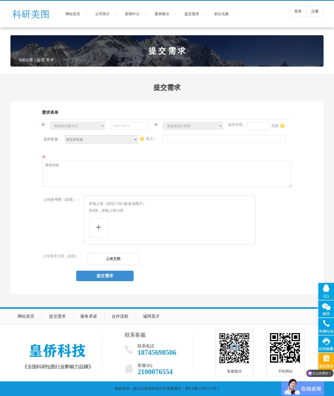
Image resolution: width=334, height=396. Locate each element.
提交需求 (191, 14)
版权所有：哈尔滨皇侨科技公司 (140, 389)
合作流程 (120, 316)
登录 (298, 11)
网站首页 (72, 14)
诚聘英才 (151, 316)
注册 (315, 11)
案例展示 (162, 14)
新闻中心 (132, 14)
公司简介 (102, 14)
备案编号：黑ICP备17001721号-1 (193, 389)
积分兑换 (221, 14)
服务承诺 (88, 316)
